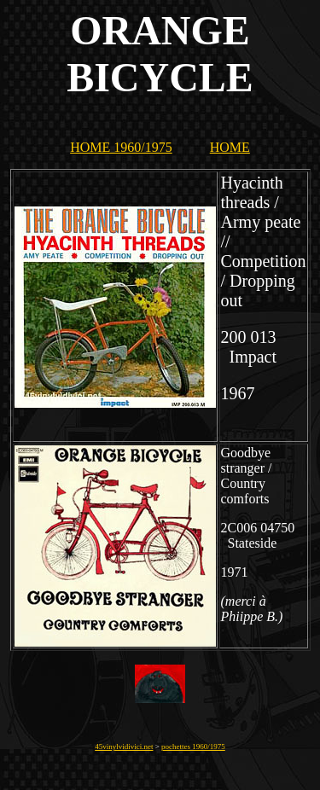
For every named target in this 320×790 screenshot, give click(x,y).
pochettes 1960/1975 (193, 746)
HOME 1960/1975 (121, 147)
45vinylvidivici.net (124, 746)
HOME (230, 147)
